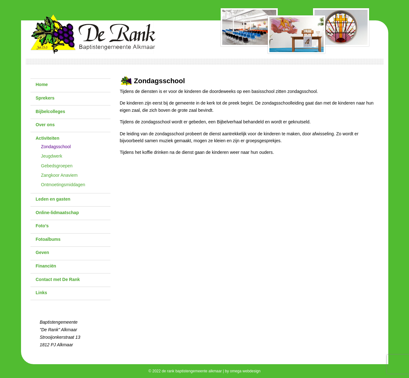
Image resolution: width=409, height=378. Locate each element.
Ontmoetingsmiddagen (63, 184)
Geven (42, 252)
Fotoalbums (48, 239)
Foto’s (42, 225)
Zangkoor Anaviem (59, 175)
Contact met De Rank (58, 279)
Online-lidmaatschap (57, 212)
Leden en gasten (53, 199)
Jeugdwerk (51, 156)
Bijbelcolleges (50, 111)
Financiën (46, 265)
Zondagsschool (56, 146)
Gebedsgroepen (57, 165)
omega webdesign (245, 371)
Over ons (45, 124)
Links (41, 292)
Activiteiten (47, 138)
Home (42, 84)
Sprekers (45, 97)
